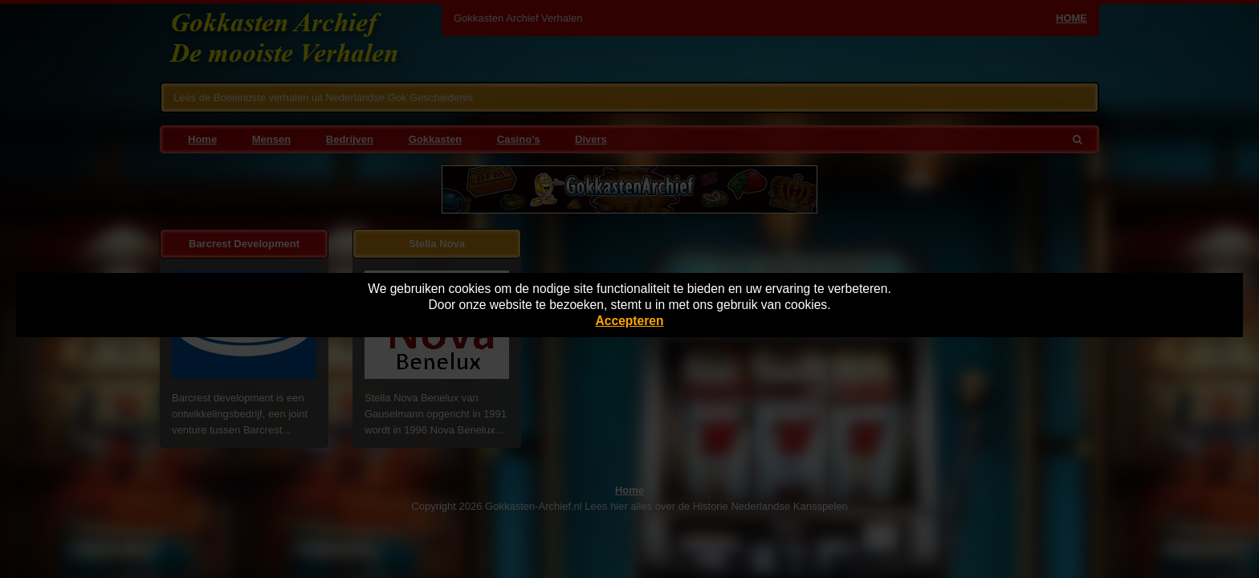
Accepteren (630, 321)
